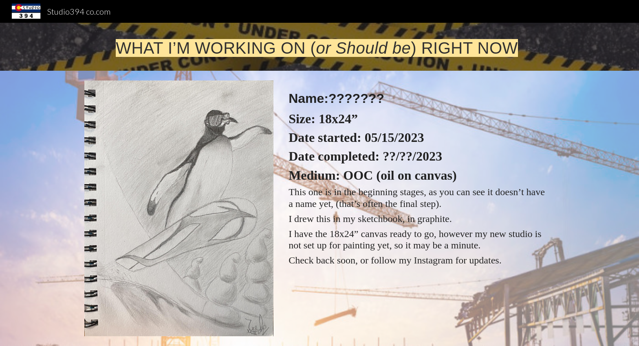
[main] (319, 47)
